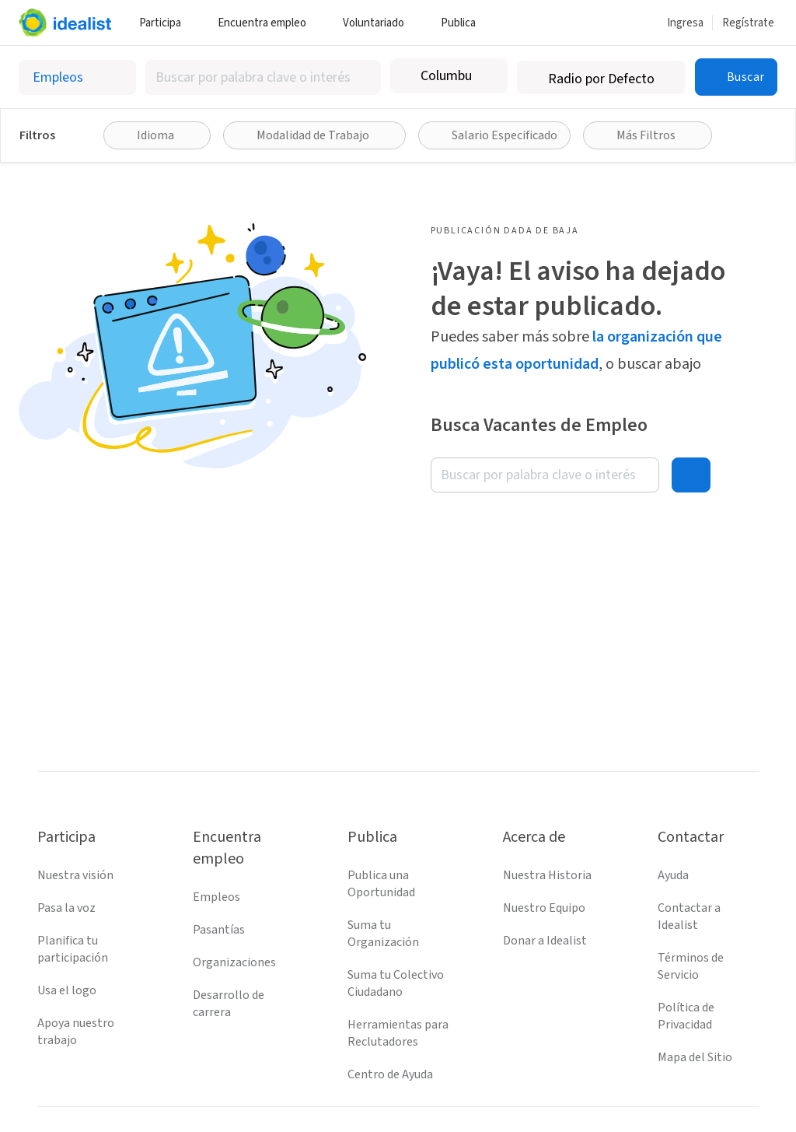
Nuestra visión (75, 875)
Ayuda (673, 875)
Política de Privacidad (686, 1016)
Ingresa (685, 23)
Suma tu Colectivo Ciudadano (395, 983)
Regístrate (748, 23)
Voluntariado (379, 23)
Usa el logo (66, 990)
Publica (464, 23)
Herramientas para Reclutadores (398, 1033)
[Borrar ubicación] (485, 76)
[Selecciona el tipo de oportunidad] (77, 77)
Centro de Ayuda (390, 1074)
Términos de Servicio (691, 966)
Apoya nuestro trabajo (75, 1032)
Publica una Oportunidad (381, 884)
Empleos (216, 897)
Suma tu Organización (383, 933)
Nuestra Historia (547, 875)
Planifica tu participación (72, 949)
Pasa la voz (66, 907)
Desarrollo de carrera (228, 1004)
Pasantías (219, 929)
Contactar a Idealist (689, 916)
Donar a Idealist (545, 940)
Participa (166, 23)
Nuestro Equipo (544, 907)
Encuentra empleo (268, 23)
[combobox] (263, 77)
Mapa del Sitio (695, 1057)
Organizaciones (234, 962)
